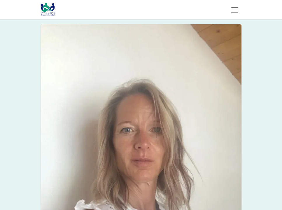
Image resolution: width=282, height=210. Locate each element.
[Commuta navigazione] (235, 9)
